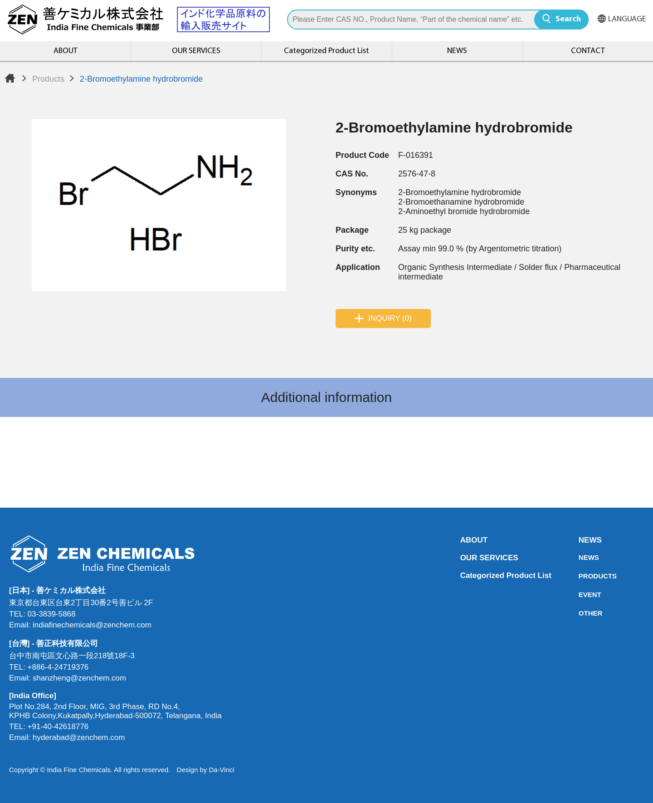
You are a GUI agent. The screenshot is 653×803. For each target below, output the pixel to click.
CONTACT (588, 51)
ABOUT (66, 51)
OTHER (581, 613)
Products (48, 78)
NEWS (457, 51)
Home (10, 78)
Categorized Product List (326, 51)
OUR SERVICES (196, 51)
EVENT (581, 594)
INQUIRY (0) (390, 318)
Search (568, 19)
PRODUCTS (581, 576)
